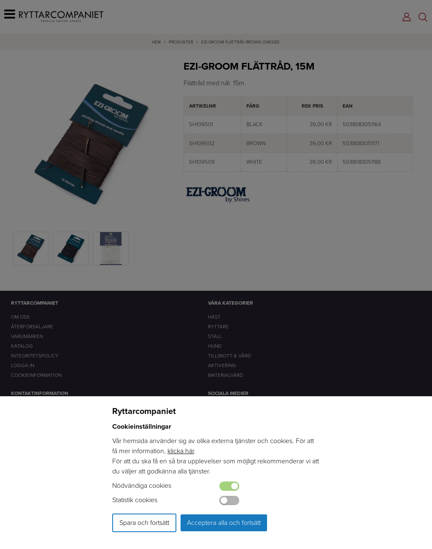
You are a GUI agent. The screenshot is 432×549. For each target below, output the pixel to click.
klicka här (180, 451)
